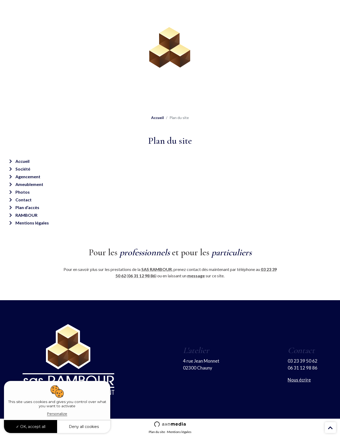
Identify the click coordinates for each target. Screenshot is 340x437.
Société (22, 168)
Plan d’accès (27, 207)
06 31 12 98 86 (141, 275)
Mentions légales (32, 222)
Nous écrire (299, 380)
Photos (22, 191)
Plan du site (157, 432)
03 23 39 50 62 (302, 361)
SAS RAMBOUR (156, 269)
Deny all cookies (84, 426)
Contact (23, 199)
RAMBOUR (26, 215)
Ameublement (29, 184)
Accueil (157, 117)
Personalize (57, 413)
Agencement (27, 176)
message (196, 275)
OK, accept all (30, 426)
